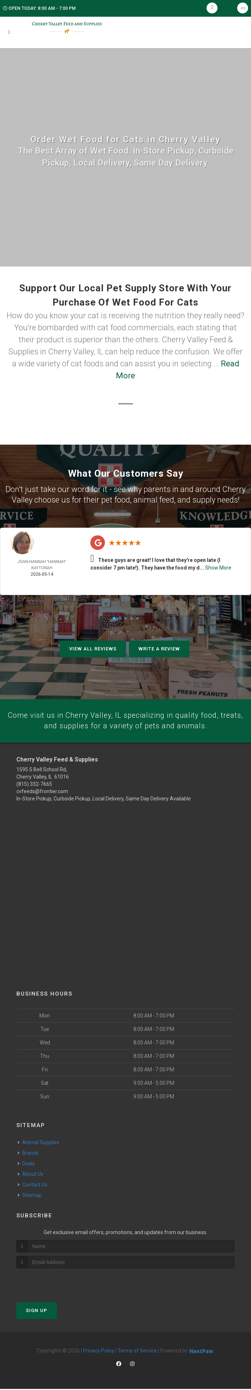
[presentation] (55, 1283)
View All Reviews (93, 648)
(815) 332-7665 (34, 785)
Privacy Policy (98, 1352)
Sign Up (36, 1311)
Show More (218, 568)
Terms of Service (137, 1352)
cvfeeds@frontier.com (42, 792)
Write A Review (159, 648)
